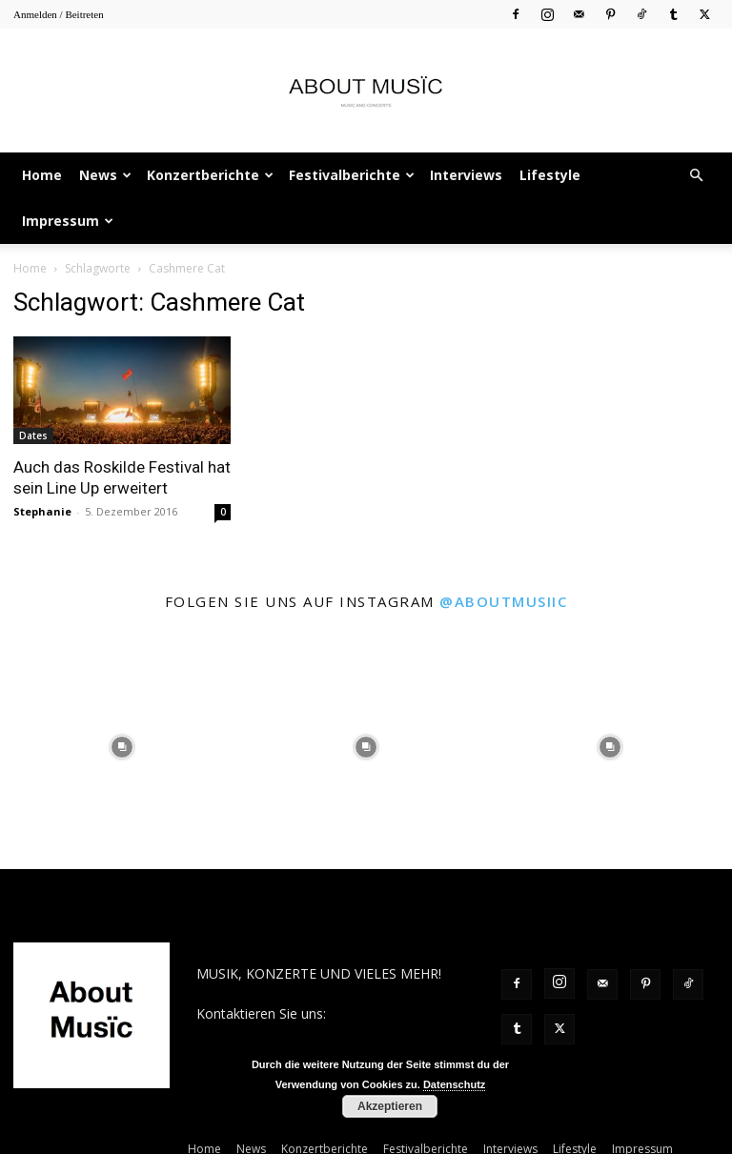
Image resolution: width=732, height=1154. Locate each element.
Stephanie (42, 511)
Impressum (67, 221)
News (105, 175)
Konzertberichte (210, 175)
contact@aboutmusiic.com (278, 1033)
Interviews (466, 175)
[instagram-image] (122, 747)
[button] (696, 176)
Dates (33, 435)
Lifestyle (549, 175)
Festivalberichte (352, 175)
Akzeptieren (389, 1106)
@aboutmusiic (503, 601)
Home (42, 175)
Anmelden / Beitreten (58, 14)
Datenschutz (454, 1084)
